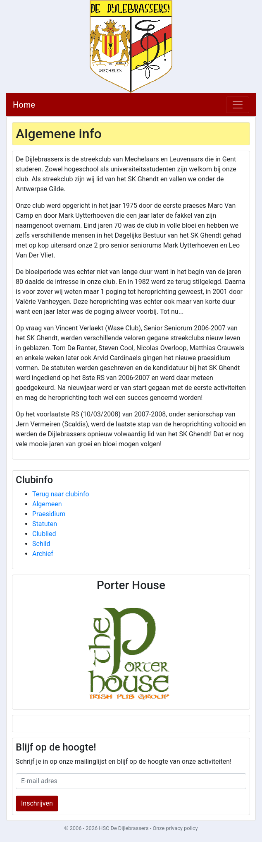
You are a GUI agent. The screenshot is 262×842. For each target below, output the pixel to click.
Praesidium (48, 514)
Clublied (44, 534)
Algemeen (47, 504)
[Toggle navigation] (237, 104)
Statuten (44, 524)
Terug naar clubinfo (60, 494)
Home (24, 105)
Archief (42, 554)
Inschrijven (37, 803)
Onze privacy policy (175, 828)
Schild (41, 544)
